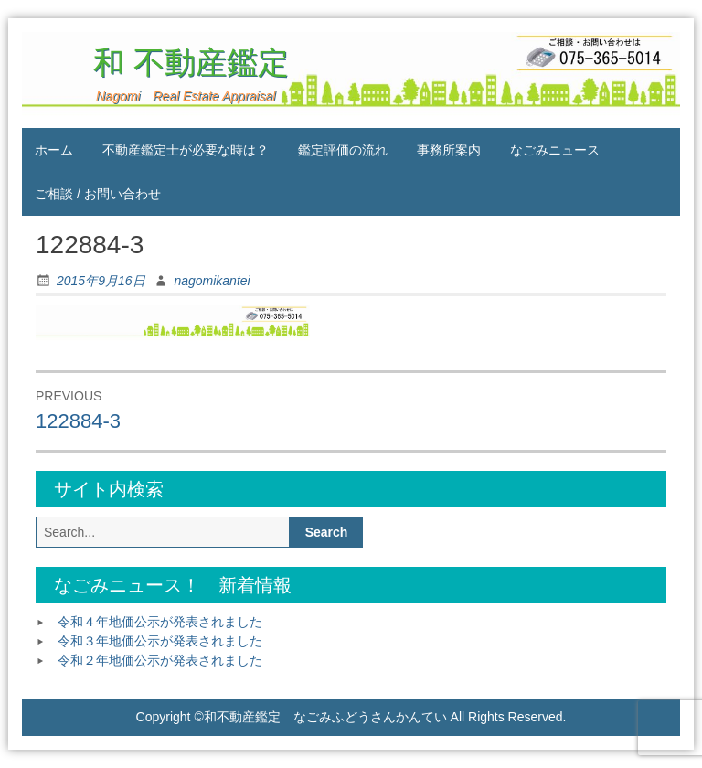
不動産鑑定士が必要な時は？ (185, 150)
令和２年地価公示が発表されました (160, 660)
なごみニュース (555, 150)
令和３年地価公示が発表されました (160, 641)
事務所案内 (449, 150)
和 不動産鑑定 (171, 62)
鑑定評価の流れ (343, 150)
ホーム (54, 150)
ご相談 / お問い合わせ (98, 194)
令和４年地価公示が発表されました (160, 621)
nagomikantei (212, 280)
